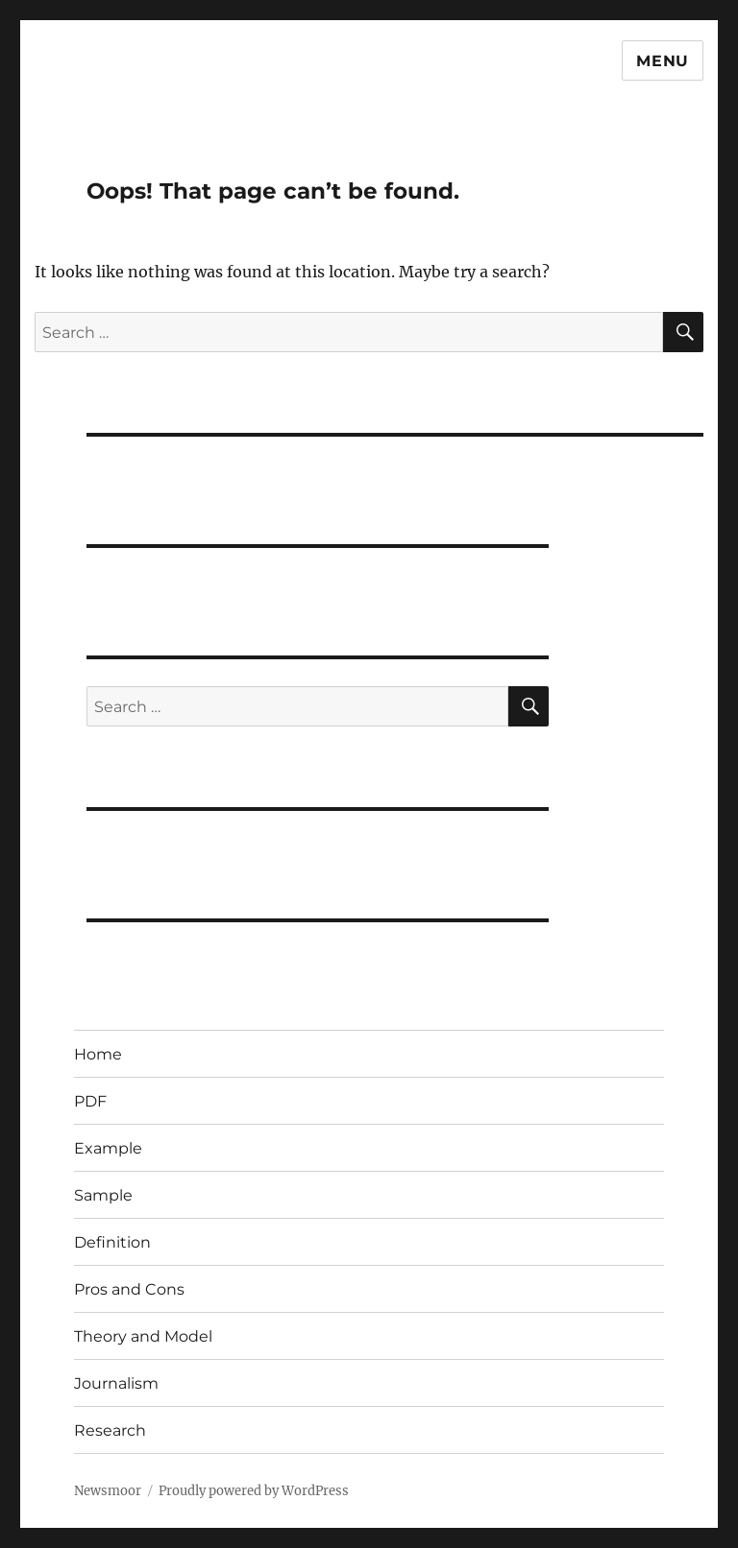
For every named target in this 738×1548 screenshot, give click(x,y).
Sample (103, 1195)
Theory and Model (143, 1336)
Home (98, 1054)
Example (108, 1148)
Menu (662, 61)
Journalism (116, 1383)
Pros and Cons (129, 1289)
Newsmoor (107, 1491)
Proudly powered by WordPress (254, 1491)
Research (110, 1430)
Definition (112, 1242)
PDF (90, 1101)
